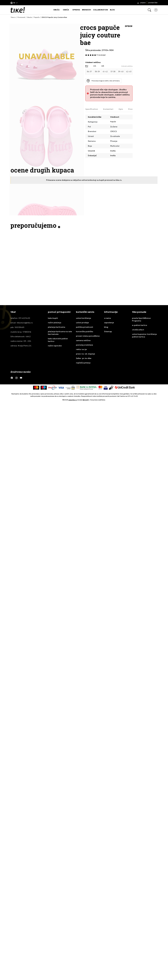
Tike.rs (13, 17)
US (94, 66)
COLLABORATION (100, 10)
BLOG (112, 10)
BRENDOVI (86, 10)
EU (86, 66)
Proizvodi (21, 17)
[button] (14, 3)
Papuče (37, 17)
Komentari (108, 109)
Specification (91, 109)
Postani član (153, 3)
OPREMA (76, 10)
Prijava (143, 3)
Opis (121, 109)
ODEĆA (66, 10)
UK (102, 66)
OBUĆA (56, 10)
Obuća (29, 17)
